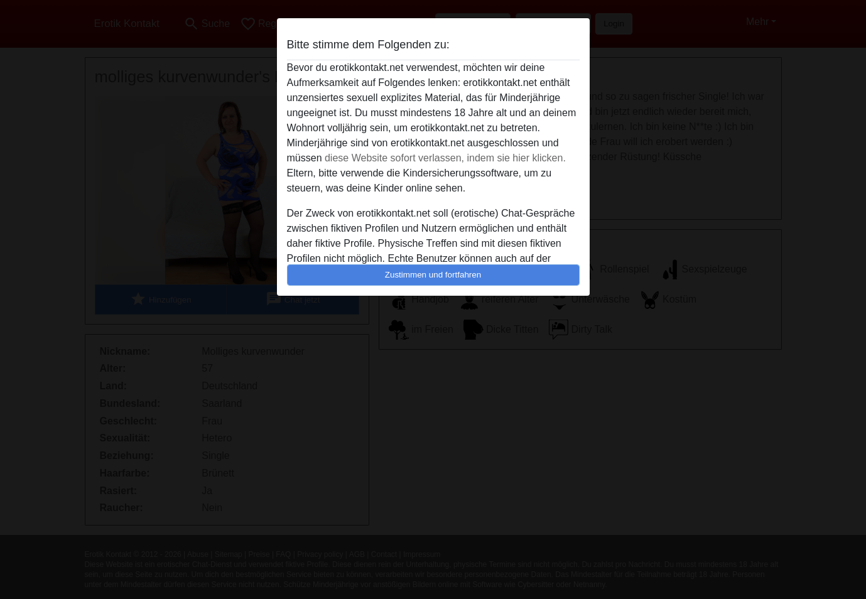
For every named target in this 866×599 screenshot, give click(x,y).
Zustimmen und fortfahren (433, 274)
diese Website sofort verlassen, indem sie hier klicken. (445, 158)
